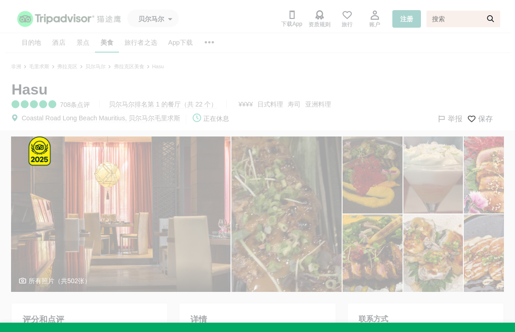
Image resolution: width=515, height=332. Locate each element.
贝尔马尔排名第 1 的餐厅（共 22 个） (163, 104)
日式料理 (270, 104)
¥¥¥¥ (245, 104)
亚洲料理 (318, 104)
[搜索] (463, 19)
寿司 (294, 104)
